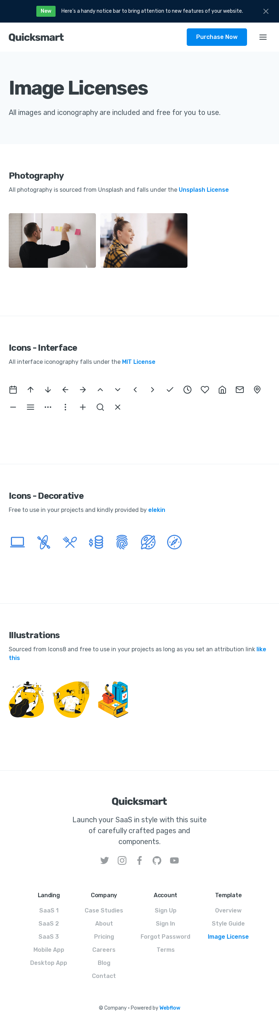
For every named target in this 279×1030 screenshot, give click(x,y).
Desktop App (48, 962)
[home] (98, 37)
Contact (104, 976)
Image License (228, 936)
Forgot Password (165, 936)
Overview (228, 910)
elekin (156, 509)
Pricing (104, 936)
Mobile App (48, 949)
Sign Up (166, 910)
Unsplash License (204, 189)
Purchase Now (217, 36)
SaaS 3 (49, 936)
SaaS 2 (49, 923)
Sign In (165, 923)
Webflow (169, 1008)
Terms (166, 949)
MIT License (138, 361)
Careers (104, 949)
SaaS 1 (48, 910)
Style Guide (228, 923)
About (104, 923)
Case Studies (104, 910)
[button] (263, 37)
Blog (104, 962)
